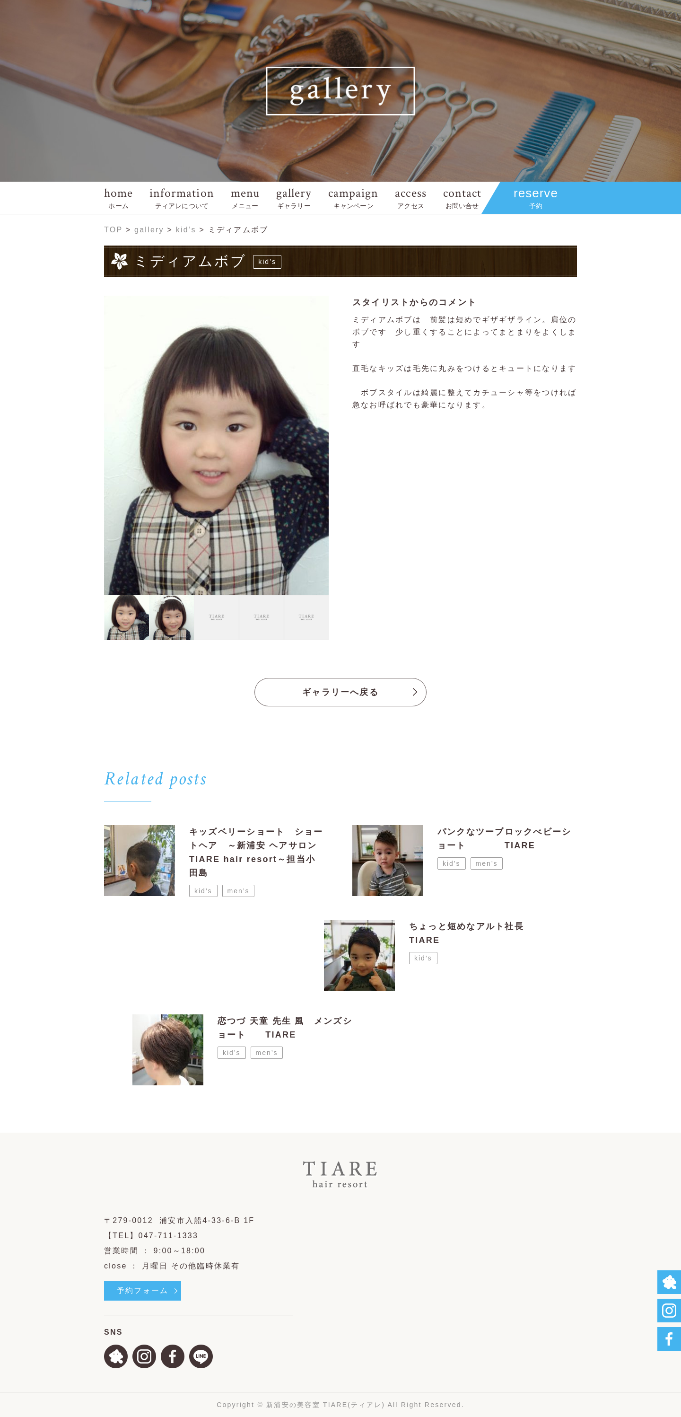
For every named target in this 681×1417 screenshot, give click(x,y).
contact (462, 197)
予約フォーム (142, 1290)
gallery (294, 197)
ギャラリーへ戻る (340, 692)
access (410, 197)
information (181, 197)
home (118, 197)
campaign (353, 197)
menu (245, 197)
